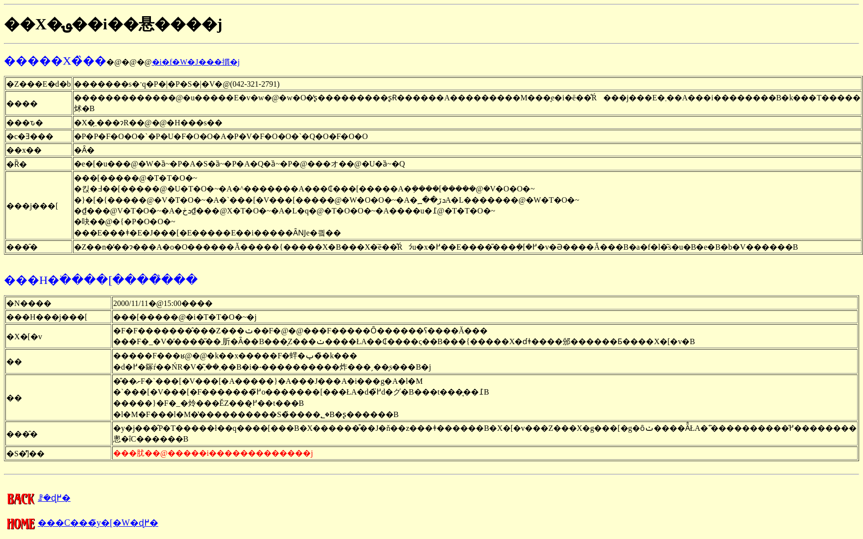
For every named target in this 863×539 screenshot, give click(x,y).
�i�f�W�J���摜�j (196, 62)
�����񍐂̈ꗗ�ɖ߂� (37, 498)
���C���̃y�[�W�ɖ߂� (81, 523)
